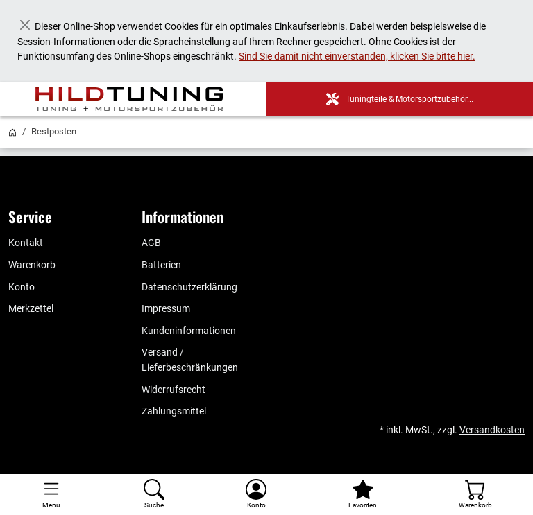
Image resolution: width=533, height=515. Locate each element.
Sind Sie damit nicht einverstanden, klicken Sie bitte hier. (357, 56)
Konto (21, 287)
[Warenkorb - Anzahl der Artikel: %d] (475, 494)
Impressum (166, 309)
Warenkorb (32, 265)
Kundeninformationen (189, 331)
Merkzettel (30, 309)
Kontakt (25, 243)
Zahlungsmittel (174, 411)
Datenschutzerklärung (189, 287)
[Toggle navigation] (51, 494)
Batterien (161, 265)
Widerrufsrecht (173, 390)
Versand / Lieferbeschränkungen (190, 360)
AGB (151, 243)
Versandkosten (492, 430)
